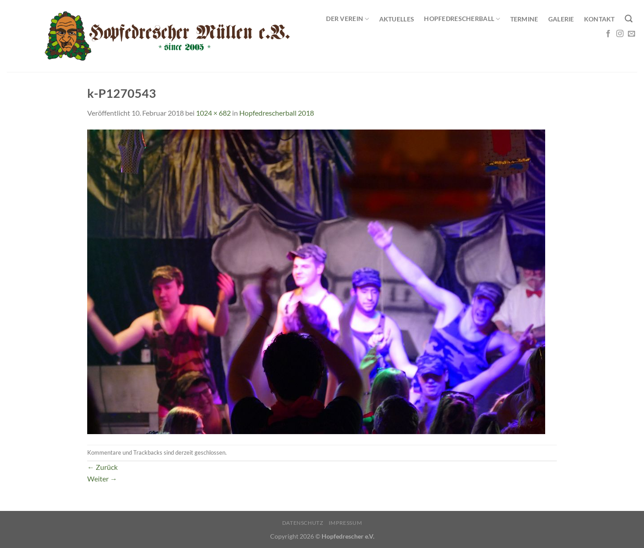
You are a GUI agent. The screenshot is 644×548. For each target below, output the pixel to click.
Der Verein (347, 19)
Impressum (345, 522)
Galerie (561, 19)
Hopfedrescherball (462, 19)
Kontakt (599, 19)
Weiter (102, 478)
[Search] (628, 19)
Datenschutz (302, 522)
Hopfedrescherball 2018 (276, 113)
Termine (524, 19)
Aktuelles (397, 19)
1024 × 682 (213, 113)
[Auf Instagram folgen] (619, 34)
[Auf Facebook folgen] (608, 34)
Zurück (102, 467)
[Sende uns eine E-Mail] (631, 34)
